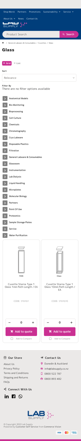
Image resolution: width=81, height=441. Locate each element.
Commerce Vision (52, 426)
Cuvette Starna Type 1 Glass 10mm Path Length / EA (59, 287)
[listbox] (39, 78)
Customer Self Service (27, 426)
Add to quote (23, 331)
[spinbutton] (21, 322)
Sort (4, 71)
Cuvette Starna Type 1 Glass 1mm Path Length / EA (21, 285)
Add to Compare (24, 338)
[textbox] (31, 34)
